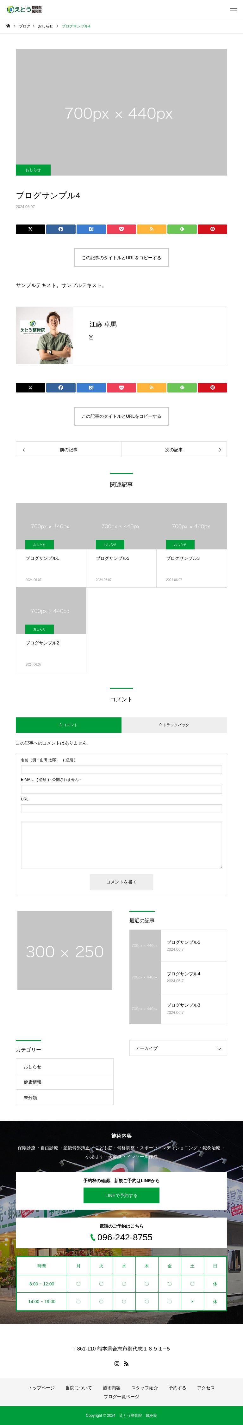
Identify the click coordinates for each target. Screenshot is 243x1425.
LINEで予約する (121, 1195)
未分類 (30, 1097)
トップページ (41, 1387)
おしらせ (33, 170)
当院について (78, 1387)
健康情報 (32, 1082)
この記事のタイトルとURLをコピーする (121, 257)
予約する (177, 1387)
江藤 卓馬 (103, 324)
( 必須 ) (48, 760)
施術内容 (112, 1387)
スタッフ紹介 (144, 1387)
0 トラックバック (174, 725)
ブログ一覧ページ (121, 1396)
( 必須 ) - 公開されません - (51, 779)
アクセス (206, 1387)
